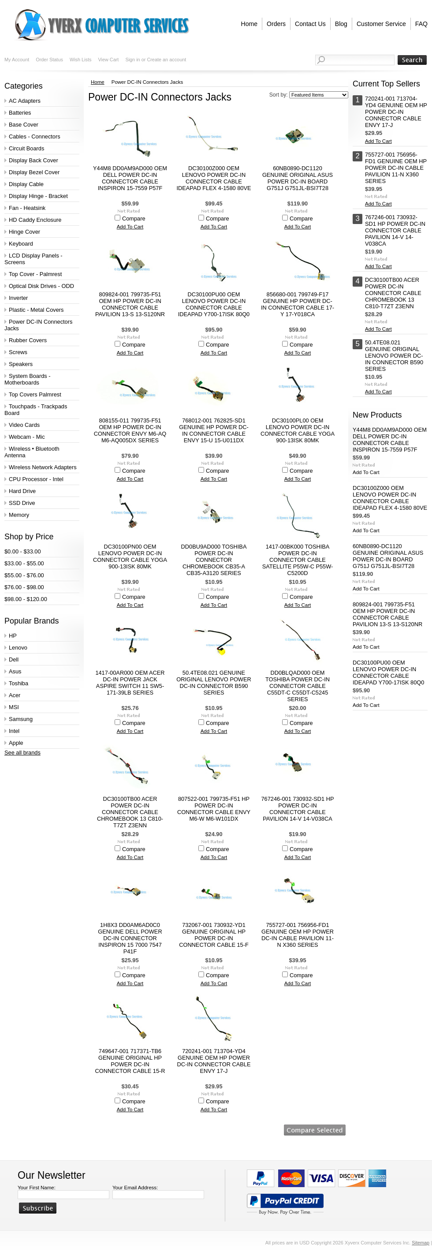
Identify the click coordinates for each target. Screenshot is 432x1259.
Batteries (20, 112)
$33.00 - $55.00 (24, 563)
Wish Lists (81, 59)
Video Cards (24, 425)
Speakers (21, 364)
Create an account (166, 59)
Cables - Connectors (34, 136)
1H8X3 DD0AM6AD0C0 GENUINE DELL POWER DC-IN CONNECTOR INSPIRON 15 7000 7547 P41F (130, 938)
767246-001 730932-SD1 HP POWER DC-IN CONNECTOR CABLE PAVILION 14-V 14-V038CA (297, 809)
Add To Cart (130, 226)
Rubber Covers (28, 340)
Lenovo (18, 647)
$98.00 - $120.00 (25, 599)
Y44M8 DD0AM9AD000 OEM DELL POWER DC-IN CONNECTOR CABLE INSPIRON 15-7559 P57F (130, 178)
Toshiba (18, 683)
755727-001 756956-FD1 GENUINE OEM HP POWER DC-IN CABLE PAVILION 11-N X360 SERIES (297, 935)
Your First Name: (37, 1187)
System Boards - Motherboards (27, 379)
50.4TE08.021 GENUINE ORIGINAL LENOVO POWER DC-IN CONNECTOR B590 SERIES (213, 682)
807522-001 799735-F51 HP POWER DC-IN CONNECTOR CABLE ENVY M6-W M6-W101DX (213, 809)
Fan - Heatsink (27, 208)
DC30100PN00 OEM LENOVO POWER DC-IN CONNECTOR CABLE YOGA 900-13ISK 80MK (130, 556)
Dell (14, 659)
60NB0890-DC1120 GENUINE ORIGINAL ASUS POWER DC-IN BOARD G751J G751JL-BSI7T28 (297, 178)
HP (13, 635)
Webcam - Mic (27, 436)
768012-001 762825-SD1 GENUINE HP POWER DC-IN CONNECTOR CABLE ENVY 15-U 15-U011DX (214, 430)
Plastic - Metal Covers (36, 309)
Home (97, 82)
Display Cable (26, 184)
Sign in (132, 59)
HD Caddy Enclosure (35, 220)
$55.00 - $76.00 (24, 575)
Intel (14, 731)
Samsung (21, 719)
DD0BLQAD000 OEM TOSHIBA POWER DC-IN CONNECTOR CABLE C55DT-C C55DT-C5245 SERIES (297, 685)
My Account (16, 59)
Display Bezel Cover (34, 172)
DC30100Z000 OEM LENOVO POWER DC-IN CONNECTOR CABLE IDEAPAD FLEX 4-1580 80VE (213, 178)
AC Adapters (25, 100)
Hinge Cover (24, 231)
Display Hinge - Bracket (38, 196)
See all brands (22, 752)
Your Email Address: (135, 1187)
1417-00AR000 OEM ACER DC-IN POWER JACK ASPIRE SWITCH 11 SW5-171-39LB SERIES (129, 682)
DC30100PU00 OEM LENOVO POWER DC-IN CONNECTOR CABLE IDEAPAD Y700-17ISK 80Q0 (214, 304)
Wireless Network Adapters (43, 467)
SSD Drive (22, 503)
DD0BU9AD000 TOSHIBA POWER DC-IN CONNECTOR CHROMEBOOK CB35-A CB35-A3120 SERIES (214, 559)
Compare (133, 218)
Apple (16, 743)
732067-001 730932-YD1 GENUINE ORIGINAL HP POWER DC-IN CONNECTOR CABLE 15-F (214, 935)
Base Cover (23, 124)
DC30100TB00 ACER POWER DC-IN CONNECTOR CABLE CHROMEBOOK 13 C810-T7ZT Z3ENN (130, 812)
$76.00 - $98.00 (24, 587)
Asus (15, 671)
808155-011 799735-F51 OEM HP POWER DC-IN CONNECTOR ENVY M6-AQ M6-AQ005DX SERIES (130, 430)
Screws (18, 352)
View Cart (108, 59)
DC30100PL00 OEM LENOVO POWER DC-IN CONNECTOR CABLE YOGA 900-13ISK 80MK (298, 430)
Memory (19, 515)
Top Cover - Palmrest (35, 274)
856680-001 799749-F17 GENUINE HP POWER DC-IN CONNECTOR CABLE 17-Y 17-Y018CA (297, 304)
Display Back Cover (33, 160)
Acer (14, 695)
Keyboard (21, 243)
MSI (14, 707)
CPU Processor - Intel (36, 479)
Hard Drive (22, 491)
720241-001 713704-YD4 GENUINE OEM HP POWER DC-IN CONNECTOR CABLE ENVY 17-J (214, 1061)
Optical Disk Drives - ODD (41, 286)
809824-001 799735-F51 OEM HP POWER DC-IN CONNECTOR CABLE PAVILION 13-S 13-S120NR (130, 304)
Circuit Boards (26, 148)
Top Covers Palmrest (35, 394)
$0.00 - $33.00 (22, 551)
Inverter (18, 298)
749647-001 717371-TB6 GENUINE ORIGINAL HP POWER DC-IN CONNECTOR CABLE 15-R (130, 1061)
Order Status (49, 59)
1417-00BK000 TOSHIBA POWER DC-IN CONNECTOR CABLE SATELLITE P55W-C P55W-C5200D (297, 559)
